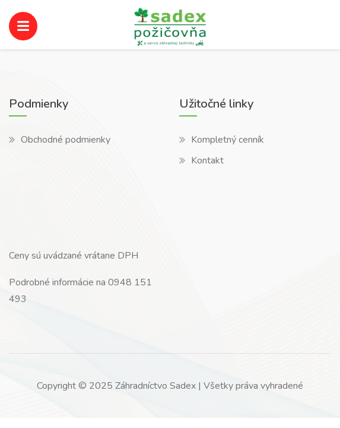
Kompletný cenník (227, 139)
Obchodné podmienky (65, 139)
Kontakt (207, 160)
